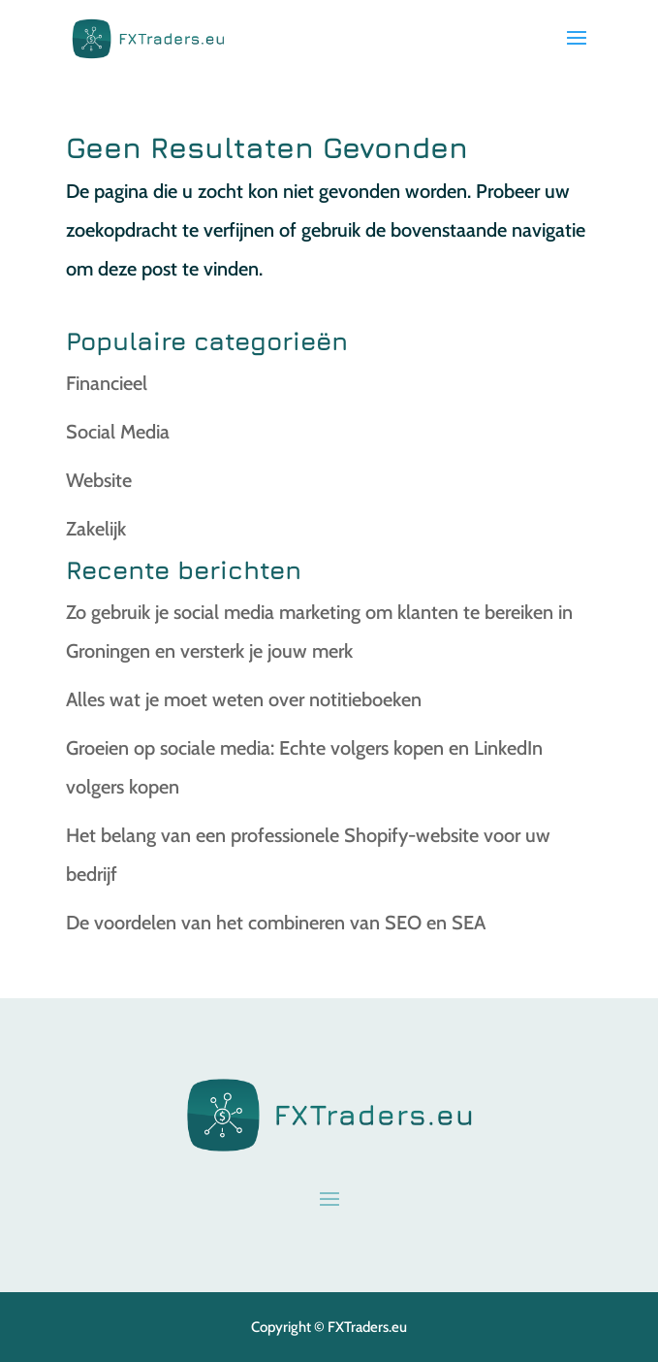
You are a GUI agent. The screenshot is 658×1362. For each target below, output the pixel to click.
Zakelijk (96, 528)
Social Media (118, 431)
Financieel (106, 383)
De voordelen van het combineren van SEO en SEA (276, 922)
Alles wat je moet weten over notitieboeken (244, 699)
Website (99, 480)
